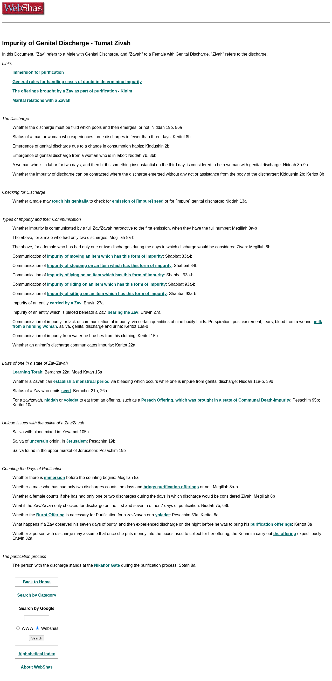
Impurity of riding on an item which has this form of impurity (106, 284)
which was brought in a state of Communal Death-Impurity (232, 400)
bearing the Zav (123, 312)
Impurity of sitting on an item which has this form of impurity (107, 293)
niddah (51, 400)
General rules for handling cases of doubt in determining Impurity (77, 81)
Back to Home (37, 582)
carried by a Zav (65, 303)
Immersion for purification (38, 72)
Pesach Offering (157, 400)
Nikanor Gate (107, 565)
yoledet (71, 400)
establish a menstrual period (81, 381)
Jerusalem (76, 441)
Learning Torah (27, 372)
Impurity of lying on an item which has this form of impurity (105, 275)
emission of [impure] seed (137, 201)
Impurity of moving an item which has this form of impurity (105, 256)
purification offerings (271, 524)
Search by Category (36, 595)
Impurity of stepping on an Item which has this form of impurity (109, 265)
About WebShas (36, 667)
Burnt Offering (50, 515)
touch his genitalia (70, 201)
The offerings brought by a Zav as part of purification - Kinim (72, 91)
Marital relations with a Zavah (41, 100)
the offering (284, 533)
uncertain (39, 441)
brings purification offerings (171, 487)
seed (66, 391)
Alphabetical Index (36, 654)
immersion (54, 477)
